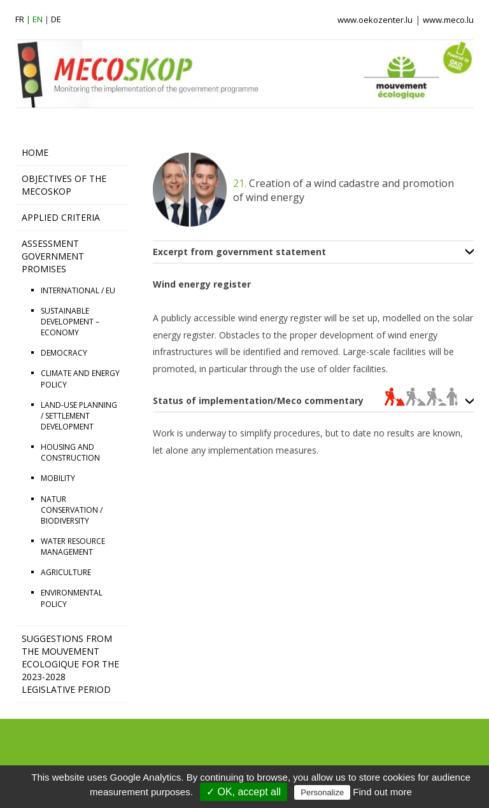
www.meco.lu (448, 19)
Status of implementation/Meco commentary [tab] (305, 400)
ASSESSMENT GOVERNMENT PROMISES (53, 256)
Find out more (382, 791)
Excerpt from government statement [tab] (239, 251)
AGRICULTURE (66, 572)
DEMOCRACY (64, 352)
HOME (35, 152)
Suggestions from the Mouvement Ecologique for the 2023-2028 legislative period (70, 663)
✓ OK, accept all (243, 791)
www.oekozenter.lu (375, 19)
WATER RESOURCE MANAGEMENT (73, 546)
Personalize (322, 792)
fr (19, 19)
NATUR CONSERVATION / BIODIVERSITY (72, 510)
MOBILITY (58, 478)
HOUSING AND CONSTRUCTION (70, 452)
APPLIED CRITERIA (61, 217)
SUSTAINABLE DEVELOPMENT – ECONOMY (70, 321)
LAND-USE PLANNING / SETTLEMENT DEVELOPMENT (79, 416)
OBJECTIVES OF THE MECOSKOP (64, 184)
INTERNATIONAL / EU (78, 290)
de (56, 19)
